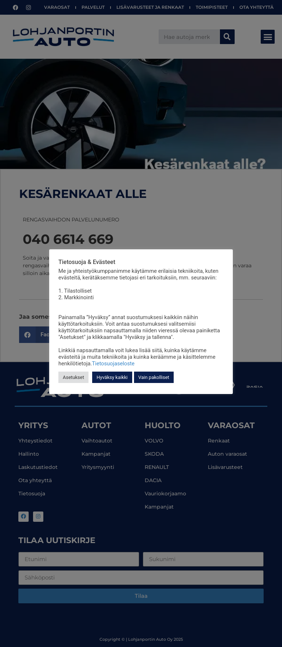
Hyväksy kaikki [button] (112, 377)
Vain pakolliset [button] (153, 377)
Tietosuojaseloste (113, 363)
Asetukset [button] (73, 377)
